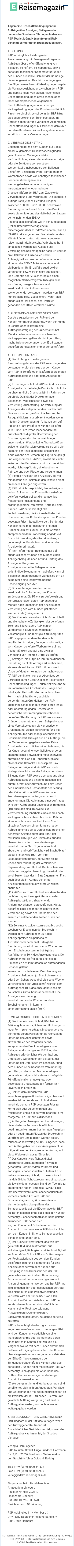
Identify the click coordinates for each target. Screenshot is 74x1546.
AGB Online (24, 1542)
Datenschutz (37, 1542)
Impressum (51, 1542)
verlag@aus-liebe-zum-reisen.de (49, 1539)
